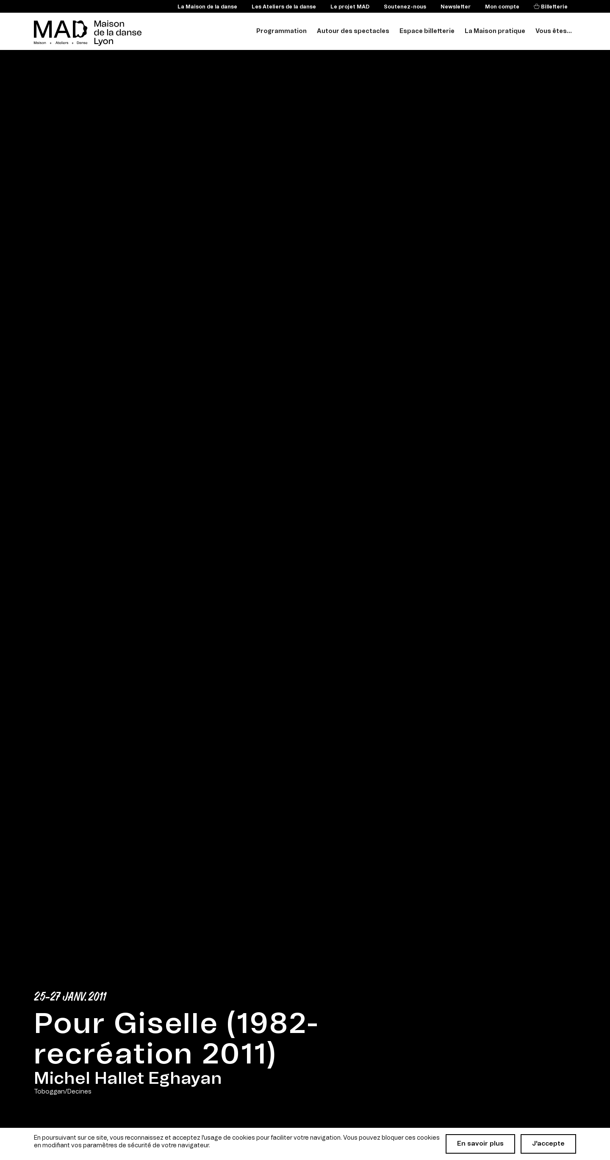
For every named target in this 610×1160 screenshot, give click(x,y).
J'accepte (548, 1144)
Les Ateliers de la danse (284, 6)
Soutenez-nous (405, 6)
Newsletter (456, 6)
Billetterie (554, 6)
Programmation (281, 31)
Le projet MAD (349, 6)
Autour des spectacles (353, 31)
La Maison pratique (495, 31)
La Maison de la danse (207, 6)
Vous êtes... (553, 31)
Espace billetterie (427, 31)
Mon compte (502, 6)
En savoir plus (480, 1144)
